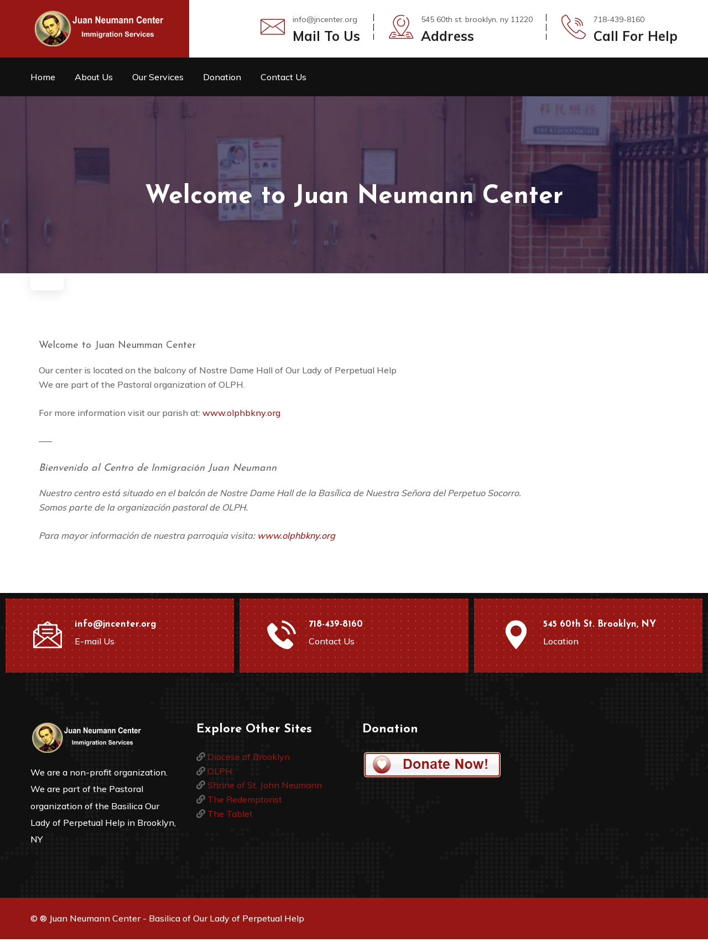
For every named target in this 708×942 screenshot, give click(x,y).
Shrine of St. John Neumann (264, 787)
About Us (94, 76)
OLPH (219, 773)
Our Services (158, 76)
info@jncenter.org (325, 19)
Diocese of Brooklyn (248, 759)
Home (42, 76)
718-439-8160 (336, 627)
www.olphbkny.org (241, 415)
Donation (222, 76)
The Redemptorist (244, 802)
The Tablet (230, 816)
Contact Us (283, 76)
